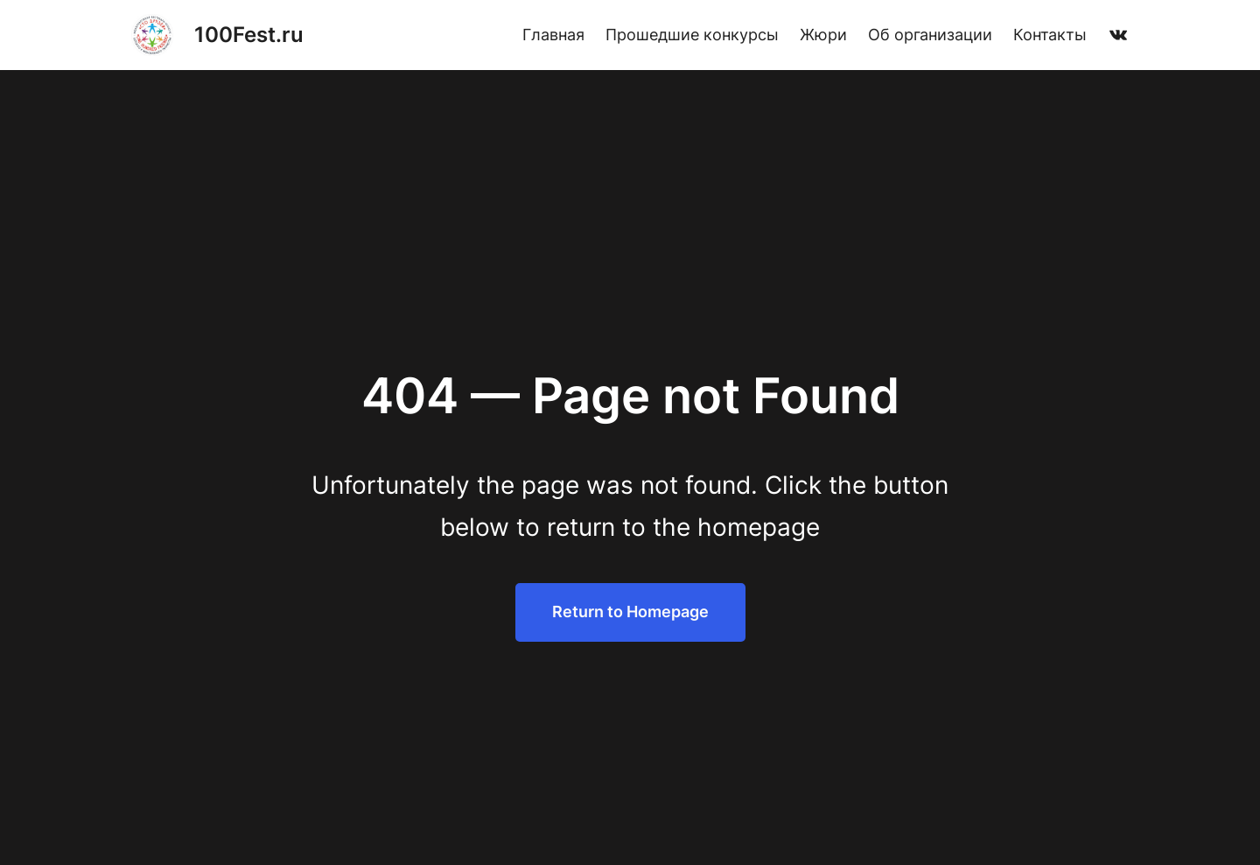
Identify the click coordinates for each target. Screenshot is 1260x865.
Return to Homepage (630, 611)
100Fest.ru (249, 34)
